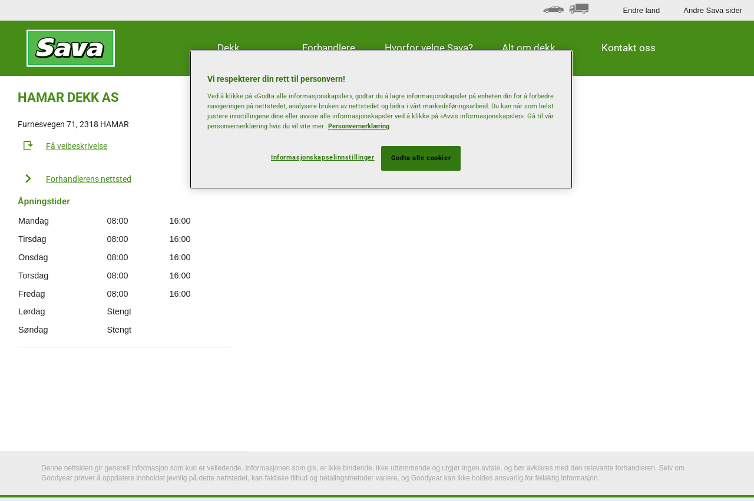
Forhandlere (328, 48)
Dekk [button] (228, 48)
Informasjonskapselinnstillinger (323, 157)
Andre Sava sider (712, 10)
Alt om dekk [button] (528, 48)
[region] (381, 119)
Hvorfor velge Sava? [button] (429, 48)
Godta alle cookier (421, 158)
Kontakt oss (628, 48)
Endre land (641, 10)
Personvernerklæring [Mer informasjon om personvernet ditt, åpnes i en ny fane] (358, 126)
